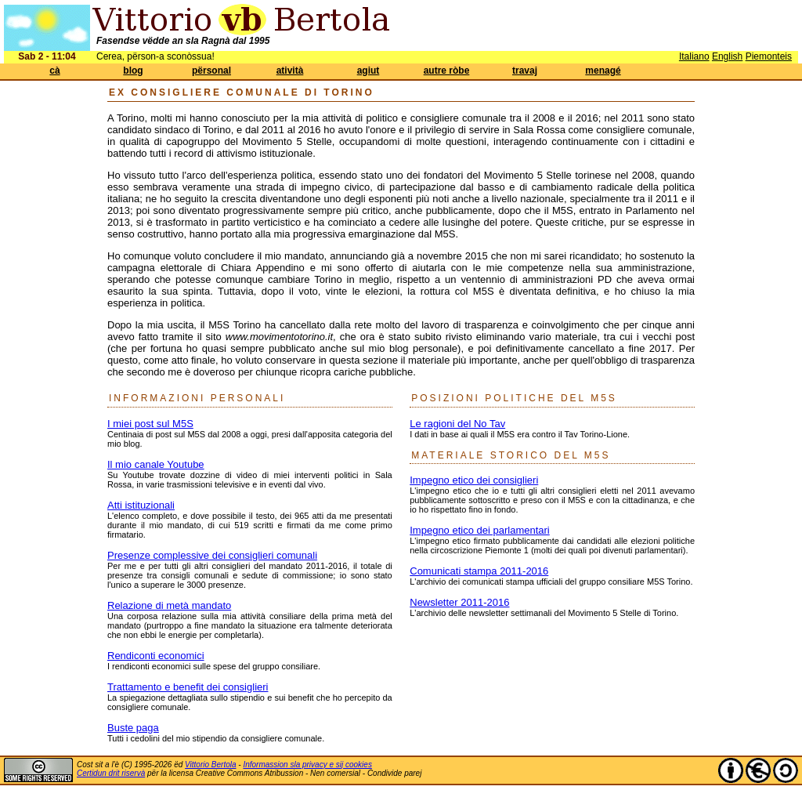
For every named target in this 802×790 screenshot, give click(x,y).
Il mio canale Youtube (155, 464)
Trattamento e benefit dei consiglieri (187, 687)
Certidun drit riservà (111, 773)
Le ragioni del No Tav (457, 423)
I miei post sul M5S (150, 423)
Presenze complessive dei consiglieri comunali (212, 555)
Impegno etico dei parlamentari (480, 530)
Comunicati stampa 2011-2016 (479, 571)
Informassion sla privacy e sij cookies (307, 764)
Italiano (694, 56)
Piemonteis (769, 56)
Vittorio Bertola (210, 764)
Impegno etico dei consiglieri (474, 480)
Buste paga (133, 728)
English (727, 56)
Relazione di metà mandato (169, 605)
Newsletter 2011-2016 (459, 602)
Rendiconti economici (155, 655)
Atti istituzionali (141, 505)
